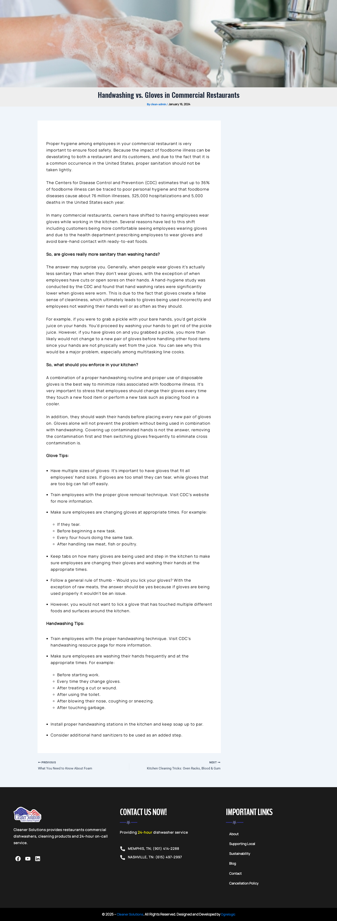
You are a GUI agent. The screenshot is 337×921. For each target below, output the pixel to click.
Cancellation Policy (244, 884)
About (234, 834)
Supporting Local (242, 844)
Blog (232, 864)
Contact (235, 874)
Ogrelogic (229, 915)
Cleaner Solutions (129, 915)
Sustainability (240, 854)
